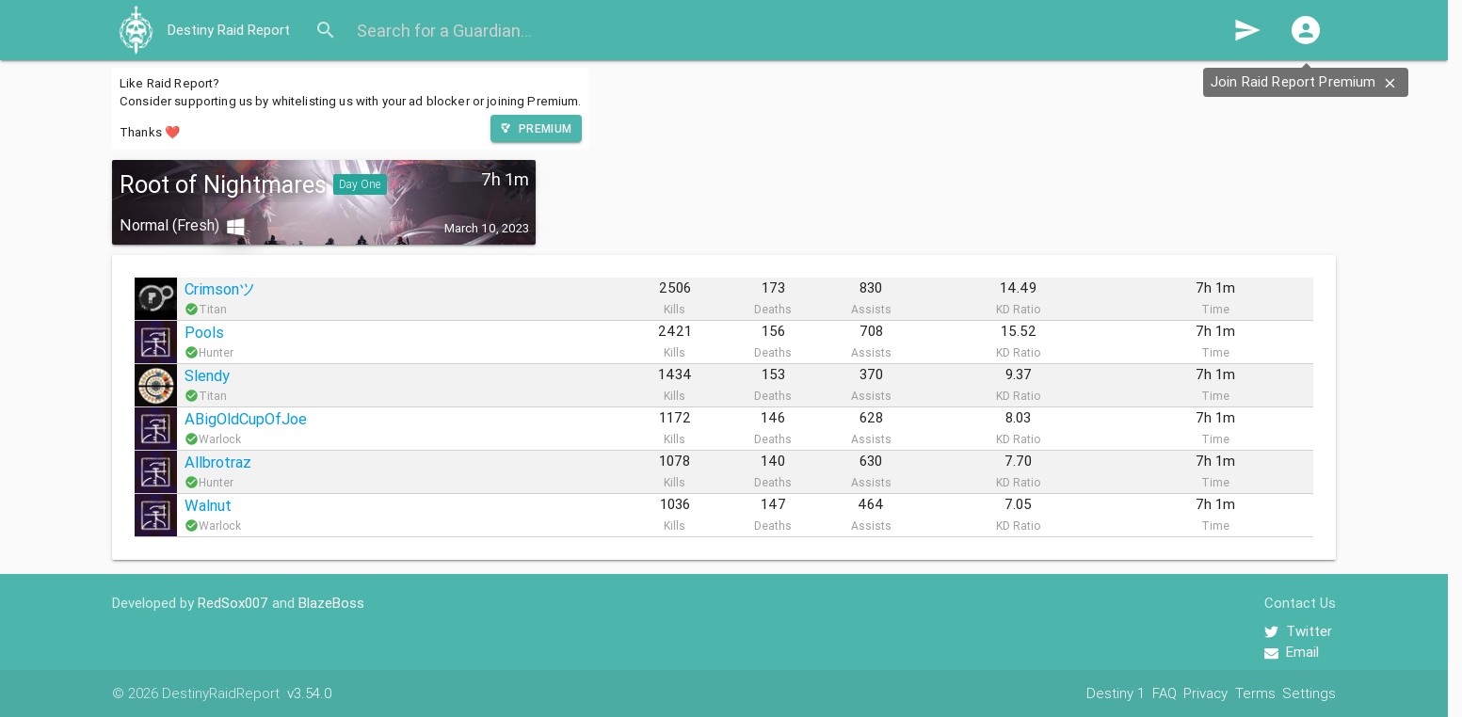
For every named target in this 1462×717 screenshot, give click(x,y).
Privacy (1205, 693)
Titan (213, 309)
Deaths (773, 309)
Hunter (216, 352)
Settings (1309, 693)
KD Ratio (1018, 309)
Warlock (220, 439)
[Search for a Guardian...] (788, 30)
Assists (871, 309)
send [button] (1247, 30)
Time (1215, 309)
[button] (1306, 30)
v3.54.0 (309, 693)
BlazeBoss (331, 603)
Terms (1255, 693)
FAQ (1164, 693)
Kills (674, 309)
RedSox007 (233, 603)
